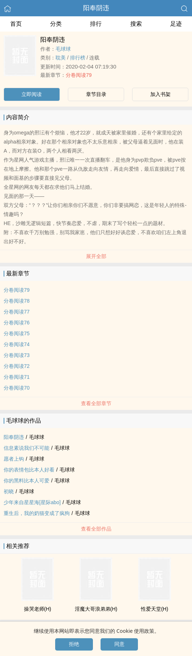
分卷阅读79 (79, 75)
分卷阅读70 (17, 388)
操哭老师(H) (37, 609)
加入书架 (160, 94)
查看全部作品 (96, 529)
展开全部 (96, 256)
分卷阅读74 (17, 344)
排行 (96, 24)
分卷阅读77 (17, 312)
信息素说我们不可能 (26, 448)
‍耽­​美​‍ (61, 58)
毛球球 (63, 49)
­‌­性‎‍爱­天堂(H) (154, 609)
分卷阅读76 (17, 322)
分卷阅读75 (17, 333)
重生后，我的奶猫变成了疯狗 (37, 513)
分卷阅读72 (17, 366)
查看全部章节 (96, 403)
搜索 (136, 24)
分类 (56, 24)
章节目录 (96, 94)
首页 (16, 24)
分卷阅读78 (17, 301)
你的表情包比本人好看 (29, 470)
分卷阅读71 (17, 377)
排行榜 (77, 58)
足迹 (176, 24)
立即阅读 (31, 94)
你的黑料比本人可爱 (26, 480)
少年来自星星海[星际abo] (32, 502)
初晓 (9, 491)
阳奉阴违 (96, 8)
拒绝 (74, 644)
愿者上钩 (14, 459)
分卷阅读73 (17, 355)
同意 (119, 644)
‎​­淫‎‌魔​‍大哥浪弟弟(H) (96, 609)
